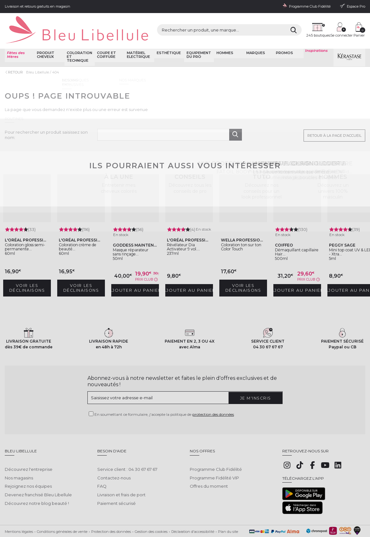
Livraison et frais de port (121, 470)
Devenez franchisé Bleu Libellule (38, 470)
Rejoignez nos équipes (28, 461)
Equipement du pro (198, 41)
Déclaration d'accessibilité (192, 512)
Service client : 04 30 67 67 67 (127, 444)
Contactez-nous (114, 453)
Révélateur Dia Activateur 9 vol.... (188, 233)
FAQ (101, 461)
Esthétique (168, 39)
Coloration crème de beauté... (80, 228)
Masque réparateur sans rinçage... (132, 235)
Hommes (224, 39)
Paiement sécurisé (116, 479)
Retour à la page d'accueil (334, 120)
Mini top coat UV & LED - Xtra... (351, 233)
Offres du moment (209, 461)
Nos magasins (19, 453)
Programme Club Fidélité (216, 444)
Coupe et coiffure (105, 41)
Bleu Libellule (39, 58)
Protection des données (111, 512)
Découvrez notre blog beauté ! (37, 479)
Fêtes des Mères (15, 41)
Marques (254, 39)
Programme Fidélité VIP (214, 453)
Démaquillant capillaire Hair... (293, 233)
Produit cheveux (45, 41)
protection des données (213, 395)
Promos (283, 39)
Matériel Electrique (137, 41)
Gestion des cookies (151, 512)
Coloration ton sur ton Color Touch (242, 228)
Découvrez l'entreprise (28, 444)
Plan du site (228, 512)
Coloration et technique (79, 43)
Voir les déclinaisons (28, 268)
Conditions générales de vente (62, 512)
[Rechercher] (249, 24)
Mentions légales (19, 512)
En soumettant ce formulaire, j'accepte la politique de (164, 395)
